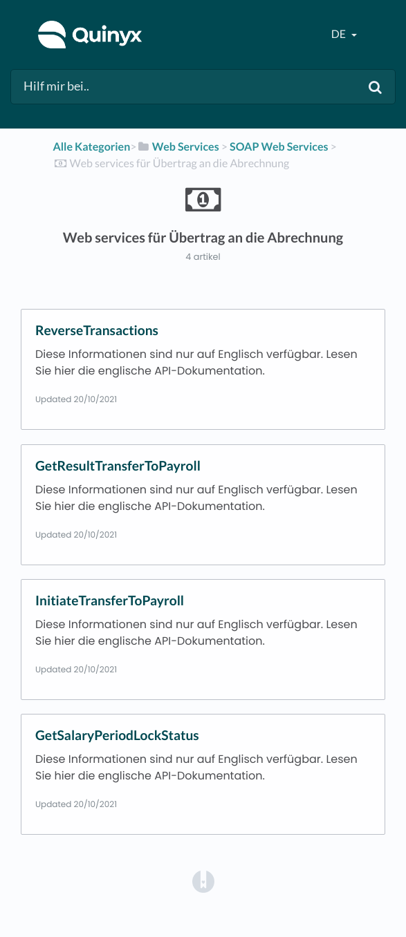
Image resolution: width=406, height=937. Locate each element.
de (339, 34)
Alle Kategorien (91, 146)
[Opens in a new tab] (203, 881)
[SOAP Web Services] (279, 146)
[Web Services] (178, 146)
